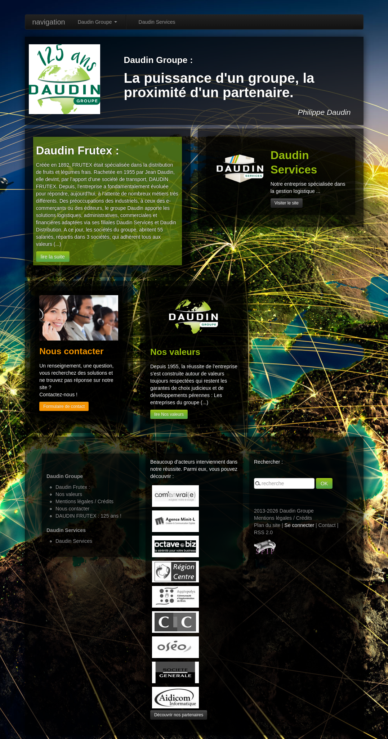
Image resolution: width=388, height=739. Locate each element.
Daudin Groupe (97, 22)
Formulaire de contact (64, 406)
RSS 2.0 (263, 532)
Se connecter (300, 525)
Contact (327, 525)
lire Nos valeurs (169, 414)
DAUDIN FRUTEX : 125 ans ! (88, 516)
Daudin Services (157, 22)
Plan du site (267, 525)
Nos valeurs (68, 494)
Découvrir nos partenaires (178, 714)
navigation (48, 22)
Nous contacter (72, 509)
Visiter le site (287, 203)
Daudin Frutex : (72, 487)
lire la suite (53, 257)
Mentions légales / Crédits (84, 501)
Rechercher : (268, 462)
